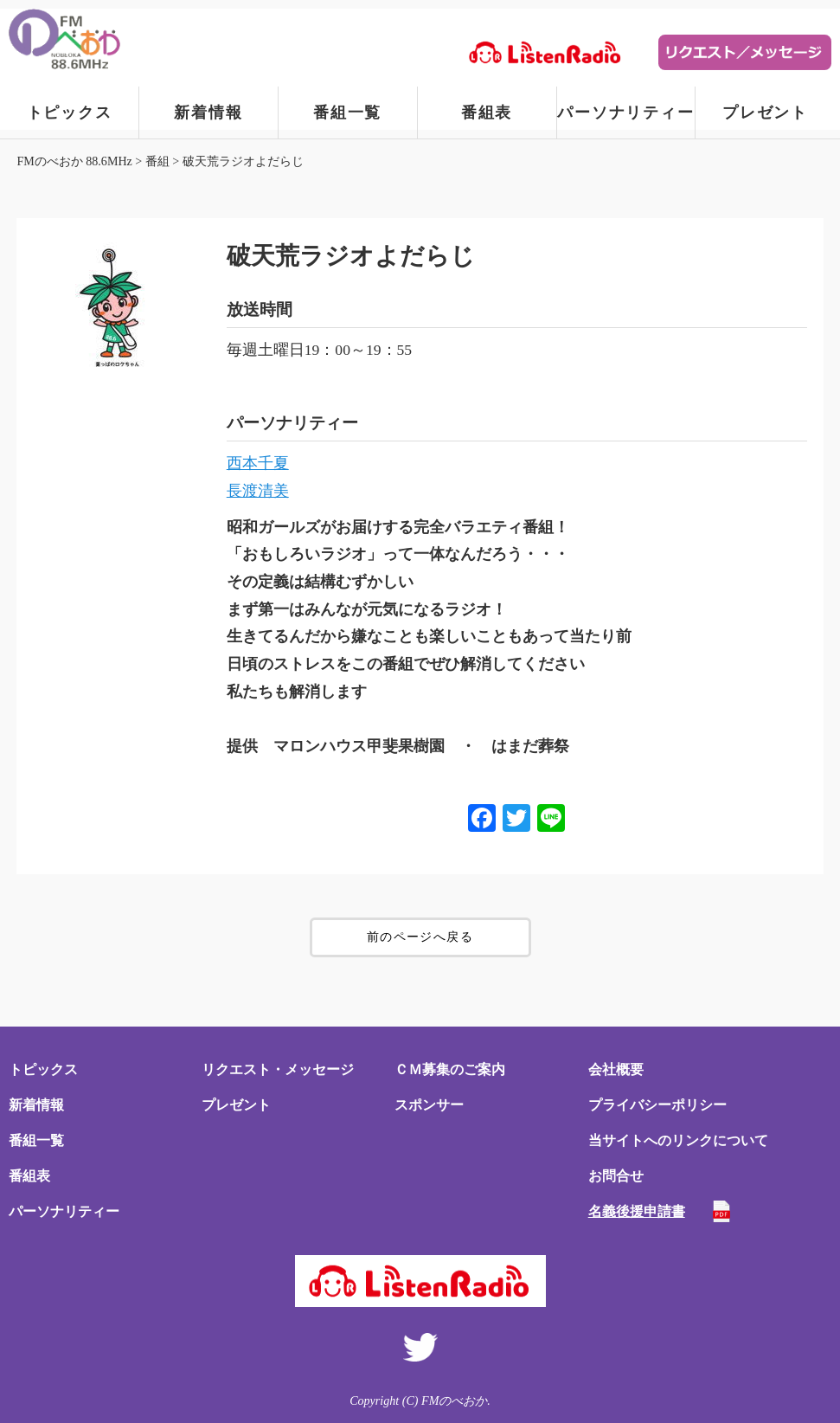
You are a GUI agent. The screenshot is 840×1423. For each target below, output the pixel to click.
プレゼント (765, 112)
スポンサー (429, 1105)
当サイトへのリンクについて (678, 1140)
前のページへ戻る (420, 936)
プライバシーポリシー (657, 1105)
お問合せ (616, 1176)
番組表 (486, 112)
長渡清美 (258, 490)
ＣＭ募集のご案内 (449, 1069)
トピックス (69, 112)
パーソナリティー (625, 112)
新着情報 (208, 112)
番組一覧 (347, 112)
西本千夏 (258, 463)
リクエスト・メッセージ (278, 1069)
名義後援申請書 (636, 1211)
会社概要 (616, 1069)
